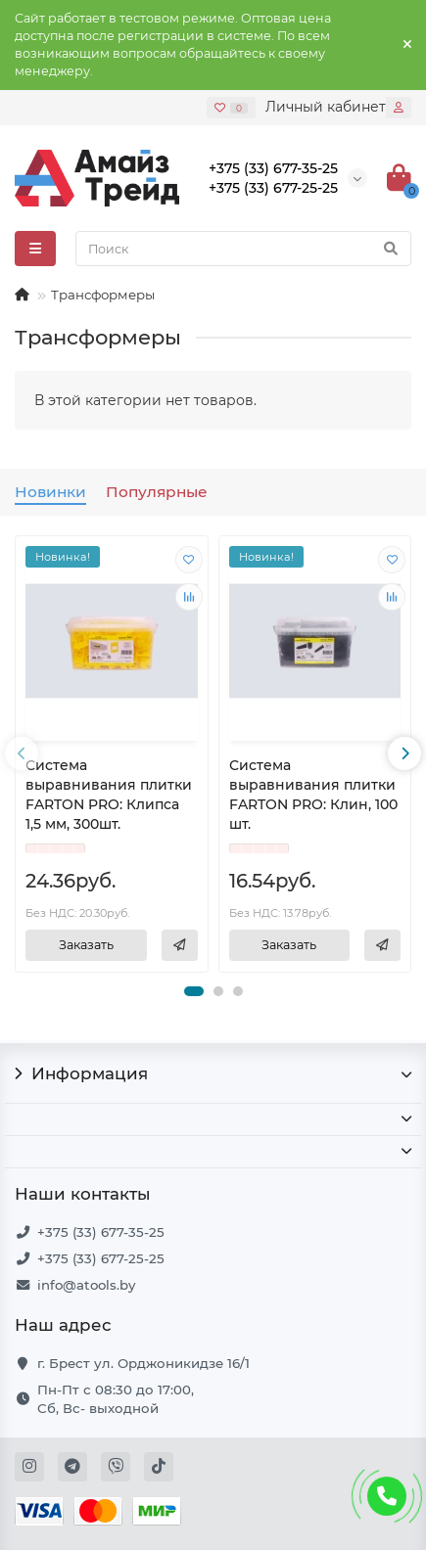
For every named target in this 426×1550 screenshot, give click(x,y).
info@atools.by (86, 1285)
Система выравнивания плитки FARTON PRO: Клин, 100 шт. (313, 793)
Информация (213, 1073)
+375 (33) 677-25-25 (101, 1258)
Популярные (157, 491)
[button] (194, 991)
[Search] (243, 248)
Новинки (50, 491)
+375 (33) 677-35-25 (101, 1232)
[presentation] (21, 753)
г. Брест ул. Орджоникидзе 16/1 (143, 1363)
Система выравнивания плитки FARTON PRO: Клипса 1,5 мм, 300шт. (108, 793)
